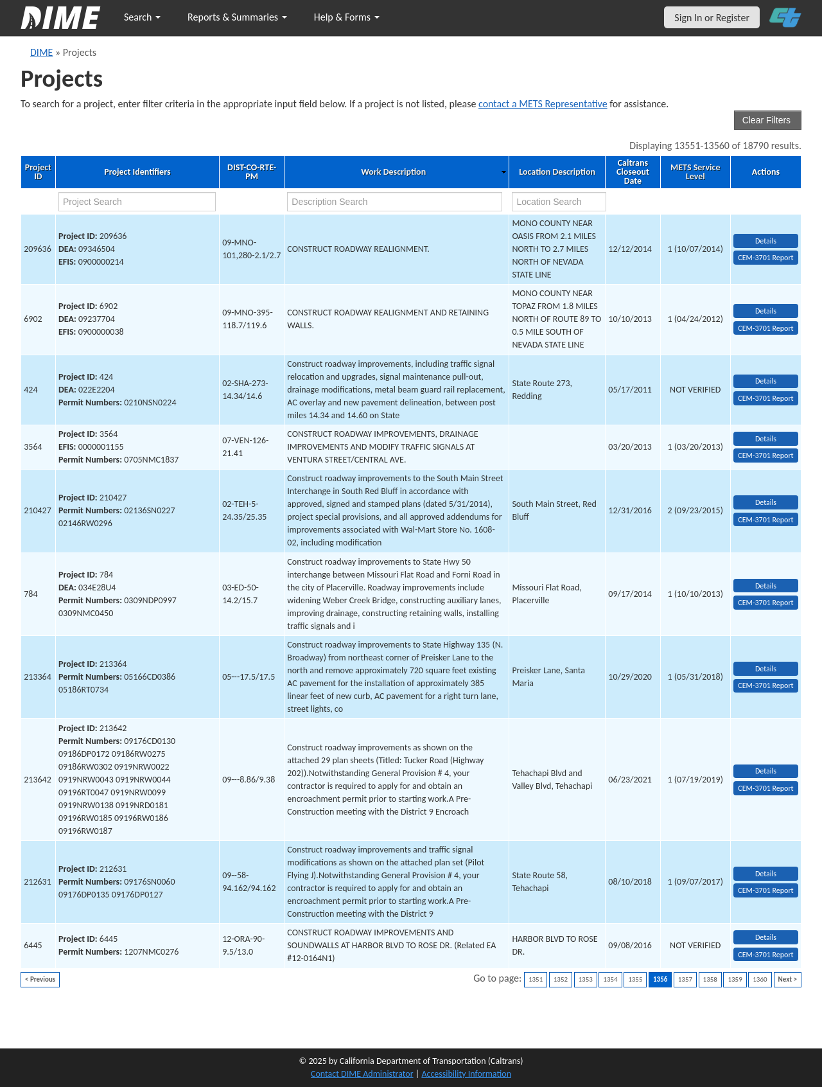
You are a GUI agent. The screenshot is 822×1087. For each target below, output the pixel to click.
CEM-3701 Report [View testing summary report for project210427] (765, 519)
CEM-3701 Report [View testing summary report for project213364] (765, 685)
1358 (710, 979)
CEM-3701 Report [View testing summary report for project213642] (765, 788)
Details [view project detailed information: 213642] (765, 770)
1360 (760, 979)
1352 (561, 979)
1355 (635, 979)
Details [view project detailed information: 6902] (765, 310)
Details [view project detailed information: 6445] (765, 937)
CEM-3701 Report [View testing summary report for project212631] (765, 890)
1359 (735, 979)
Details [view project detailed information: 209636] (765, 240)
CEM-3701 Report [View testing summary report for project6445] (765, 954)
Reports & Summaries (237, 17)
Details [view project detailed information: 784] (765, 585)
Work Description (393, 172)
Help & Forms (347, 17)
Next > (787, 979)
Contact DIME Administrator (362, 1073)
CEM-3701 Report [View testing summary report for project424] (765, 398)
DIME (41, 52)
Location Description (557, 172)
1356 (660, 979)
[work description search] (394, 201)
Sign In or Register (711, 18)
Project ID (38, 172)
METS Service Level (695, 172)
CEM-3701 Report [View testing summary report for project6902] (765, 328)
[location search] (559, 201)
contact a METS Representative (543, 104)
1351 (536, 979)
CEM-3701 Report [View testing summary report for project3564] (765, 455)
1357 (685, 979)
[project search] (137, 201)
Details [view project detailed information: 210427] (765, 502)
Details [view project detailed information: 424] (765, 380)
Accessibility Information (466, 1073)
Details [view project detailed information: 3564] (765, 438)
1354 (610, 979)
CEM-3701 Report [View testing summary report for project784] (765, 602)
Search (142, 17)
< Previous (40, 979)
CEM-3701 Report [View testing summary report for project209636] (765, 257)
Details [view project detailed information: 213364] (765, 668)
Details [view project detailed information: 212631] (765, 873)
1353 (586, 979)
